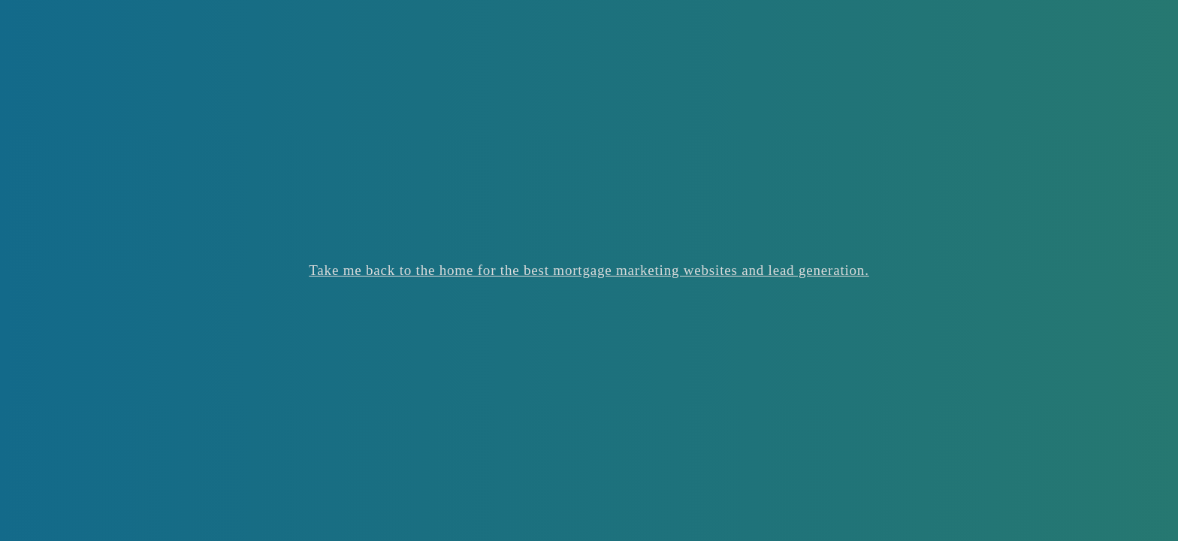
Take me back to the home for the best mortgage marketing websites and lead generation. (588, 270)
